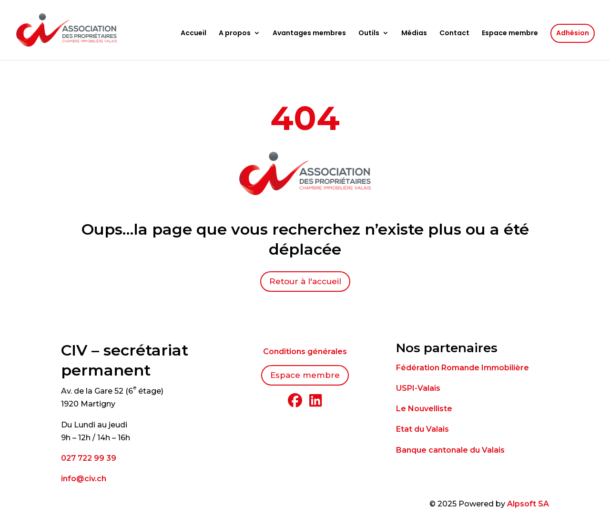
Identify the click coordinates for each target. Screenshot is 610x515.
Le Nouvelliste (424, 408)
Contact (454, 34)
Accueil (193, 34)
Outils (368, 34)
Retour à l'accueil (305, 281)
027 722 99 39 (88, 458)
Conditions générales (305, 351)
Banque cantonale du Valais (450, 450)
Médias (414, 34)
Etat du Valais (422, 429)
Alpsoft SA (528, 503)
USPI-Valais (418, 388)
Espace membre (510, 34)
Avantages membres (309, 34)
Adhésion (572, 33)
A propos (235, 34)
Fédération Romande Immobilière (462, 367)
